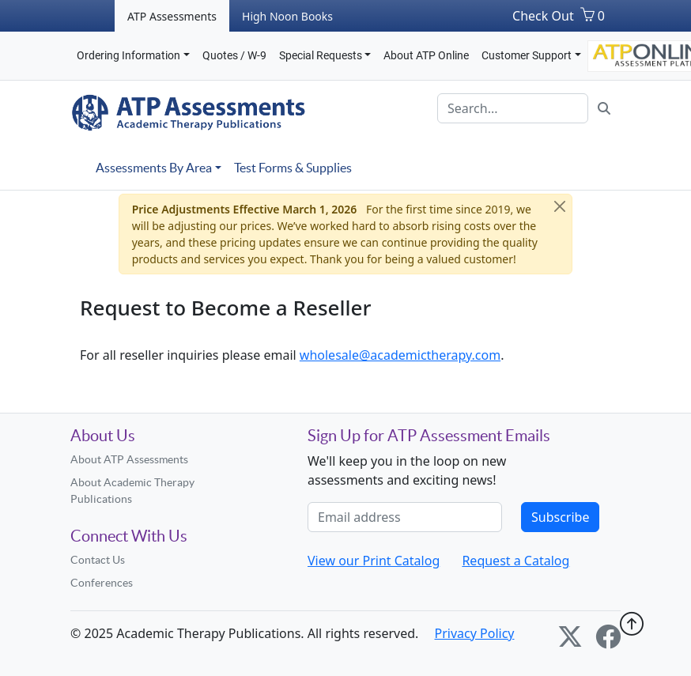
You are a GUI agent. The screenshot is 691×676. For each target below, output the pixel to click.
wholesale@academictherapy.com (400, 355)
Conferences (101, 582)
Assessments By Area (154, 168)
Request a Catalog (515, 560)
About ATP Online (426, 55)
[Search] (512, 108)
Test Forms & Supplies (293, 168)
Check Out (543, 16)
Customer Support (526, 55)
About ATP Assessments (129, 459)
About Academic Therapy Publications (132, 490)
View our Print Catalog (374, 560)
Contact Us (97, 559)
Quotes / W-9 (234, 55)
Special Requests (320, 55)
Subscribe (560, 517)
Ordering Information (128, 55)
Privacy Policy (475, 633)
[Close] (560, 206)
